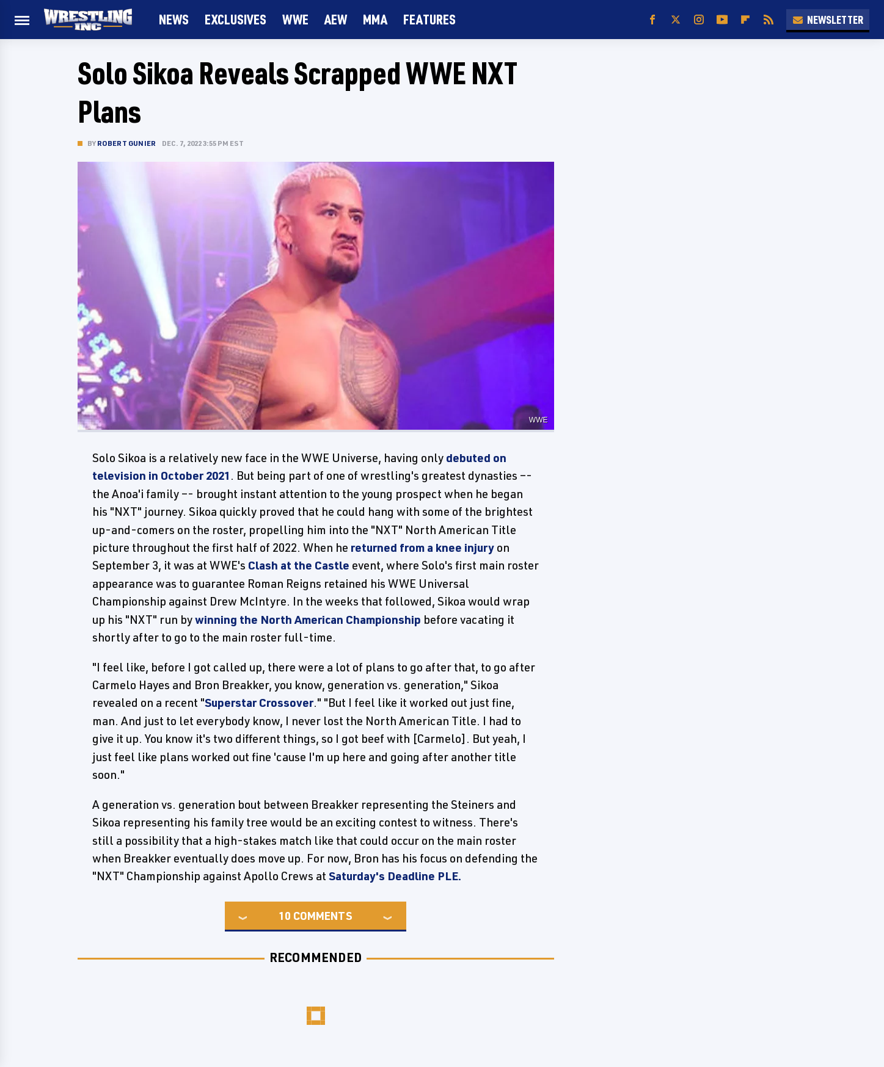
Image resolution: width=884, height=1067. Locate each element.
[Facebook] (652, 20)
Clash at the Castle (297, 565)
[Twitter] (675, 20)
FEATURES (429, 19)
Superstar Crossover (259, 702)
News (174, 19)
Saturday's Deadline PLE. (395, 876)
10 (285, 915)
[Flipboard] (745, 20)
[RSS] (768, 20)
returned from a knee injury (422, 547)
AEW (335, 19)
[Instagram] (698, 20)
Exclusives (235, 19)
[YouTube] (722, 20)
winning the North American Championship (308, 619)
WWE (295, 19)
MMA (375, 19)
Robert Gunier (126, 143)
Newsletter (827, 19)
